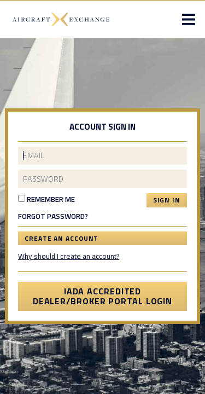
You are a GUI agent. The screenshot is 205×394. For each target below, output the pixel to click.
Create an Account (61, 238)
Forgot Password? (53, 216)
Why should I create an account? (68, 256)
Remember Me (46, 199)
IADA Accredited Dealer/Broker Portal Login (102, 296)
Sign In (166, 200)
